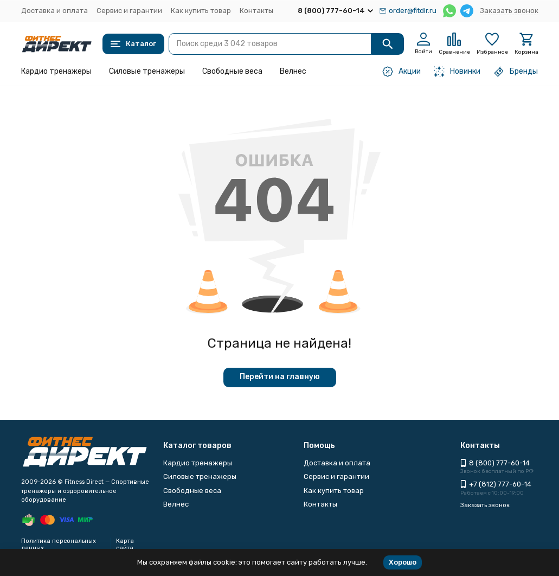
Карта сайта (125, 544)
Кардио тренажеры (56, 71)
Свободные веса (232, 71)
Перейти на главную (280, 376)
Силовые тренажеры (147, 71)
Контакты (256, 11)
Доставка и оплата (54, 11)
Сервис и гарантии (129, 11)
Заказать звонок (509, 11)
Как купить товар (201, 11)
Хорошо (402, 562)
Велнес (293, 71)
